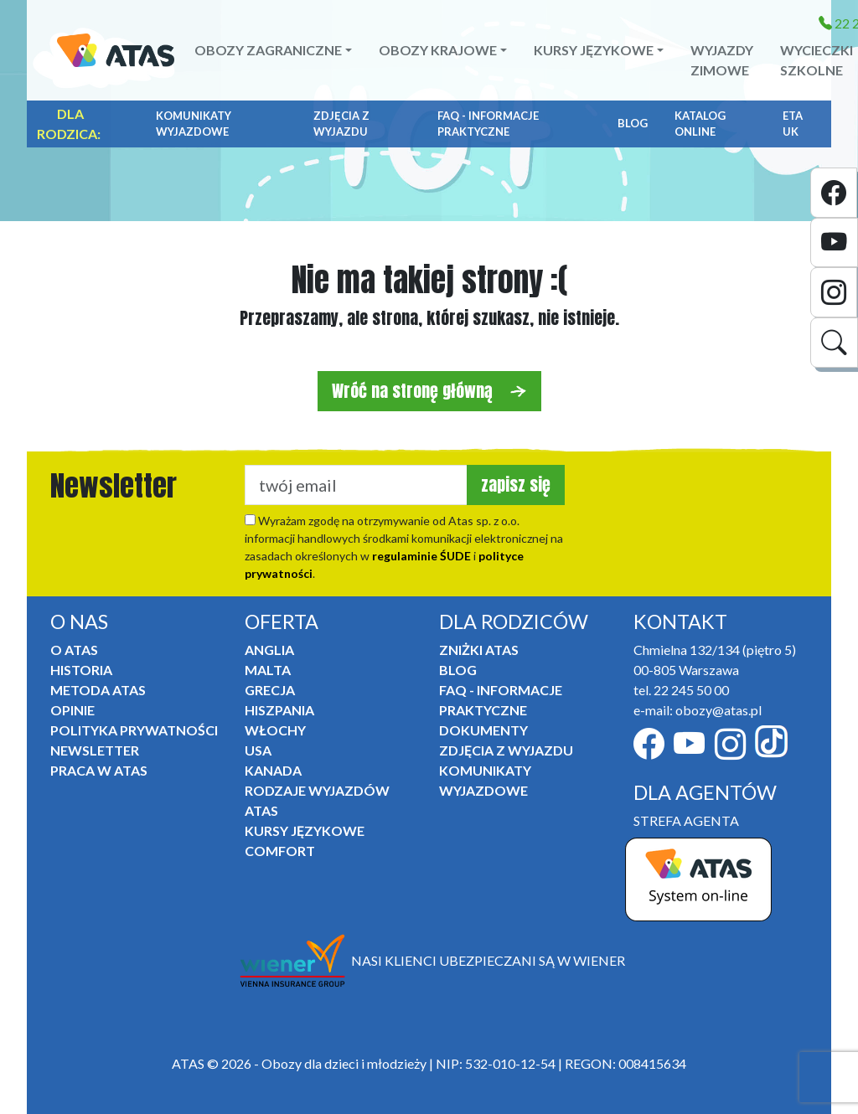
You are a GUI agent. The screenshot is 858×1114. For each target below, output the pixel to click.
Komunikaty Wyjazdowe (193, 124)
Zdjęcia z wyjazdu (341, 124)
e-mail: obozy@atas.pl (697, 710)
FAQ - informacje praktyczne (488, 124)
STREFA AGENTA (686, 820)
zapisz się (515, 485)
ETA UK (793, 124)
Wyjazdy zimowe (721, 60)
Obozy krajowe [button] (438, 50)
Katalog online (700, 124)
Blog (633, 123)
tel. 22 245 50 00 (681, 690)
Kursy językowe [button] (594, 50)
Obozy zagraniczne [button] (268, 50)
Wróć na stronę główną (429, 391)
